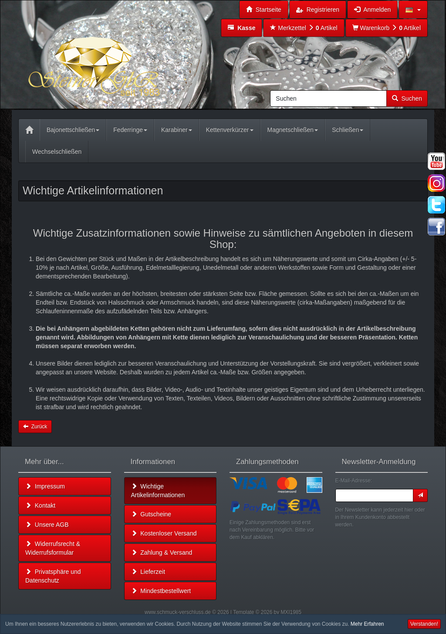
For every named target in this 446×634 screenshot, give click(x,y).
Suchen (407, 98)
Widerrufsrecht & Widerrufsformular (52, 548)
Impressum (45, 486)
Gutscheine (151, 514)
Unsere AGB (47, 524)
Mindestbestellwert (161, 590)
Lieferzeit (148, 571)
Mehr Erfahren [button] (367, 624)
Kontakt (40, 505)
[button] (413, 9)
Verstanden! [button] (424, 624)
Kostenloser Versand (164, 533)
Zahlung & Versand (162, 552)
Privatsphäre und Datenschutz (53, 576)
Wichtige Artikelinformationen (158, 490)
